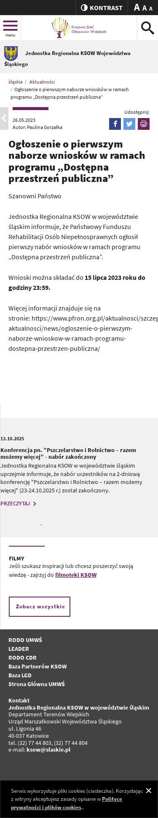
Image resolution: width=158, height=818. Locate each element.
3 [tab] (58, 525)
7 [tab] (92, 525)
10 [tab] (117, 525)
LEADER (18, 648)
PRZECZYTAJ (19, 503)
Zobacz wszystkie (40, 606)
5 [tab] (75, 525)
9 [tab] (108, 525)
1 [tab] (41, 525)
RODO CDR (22, 657)
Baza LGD (20, 675)
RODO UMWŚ (25, 640)
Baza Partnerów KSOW (37, 666)
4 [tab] (66, 525)
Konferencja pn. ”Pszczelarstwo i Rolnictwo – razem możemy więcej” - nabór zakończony (68, 453)
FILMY (16, 558)
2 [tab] (50, 525)
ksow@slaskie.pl (48, 749)
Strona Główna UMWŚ (36, 684)
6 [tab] (83, 525)
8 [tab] (100, 525)
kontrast (102, 7)
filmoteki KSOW (75, 575)
